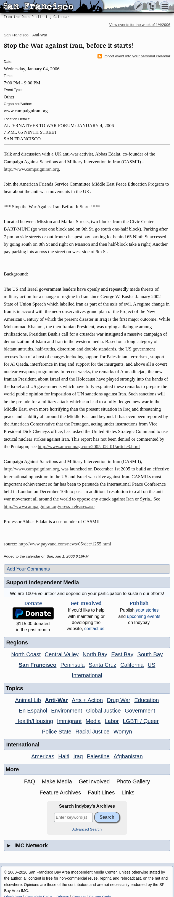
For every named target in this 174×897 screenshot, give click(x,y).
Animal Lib (28, 700)
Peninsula (72, 665)
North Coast (26, 654)
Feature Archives (60, 792)
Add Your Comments (28, 569)
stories (147, 610)
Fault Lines (101, 792)
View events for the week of (139, 25)
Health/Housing (34, 721)
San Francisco (16, 35)
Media (93, 721)
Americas (42, 756)
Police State (57, 732)
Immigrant (69, 721)
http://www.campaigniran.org (31, 169)
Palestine (98, 756)
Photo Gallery (133, 781)
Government (140, 711)
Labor (112, 721)
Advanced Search (87, 829)
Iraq (78, 756)
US (151, 665)
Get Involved (94, 781)
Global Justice (103, 711)
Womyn (123, 732)
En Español (33, 711)
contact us (94, 628)
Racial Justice (92, 732)
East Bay (122, 654)
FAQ (29, 781)
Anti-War (39, 35)
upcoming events (143, 616)
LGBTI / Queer (141, 721)
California (132, 665)
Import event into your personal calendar (133, 56)
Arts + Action (87, 700)
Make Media (57, 781)
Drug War (118, 700)
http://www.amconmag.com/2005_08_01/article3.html (89, 446)
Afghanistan (128, 756)
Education (146, 700)
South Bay (150, 654)
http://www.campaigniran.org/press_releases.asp (49, 506)
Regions (17, 642)
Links (128, 792)
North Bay (95, 654)
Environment (66, 711)
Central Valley (62, 654)
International (87, 675)
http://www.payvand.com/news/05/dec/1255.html (65, 544)
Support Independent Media (42, 582)
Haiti (63, 756)
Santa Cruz (102, 665)
